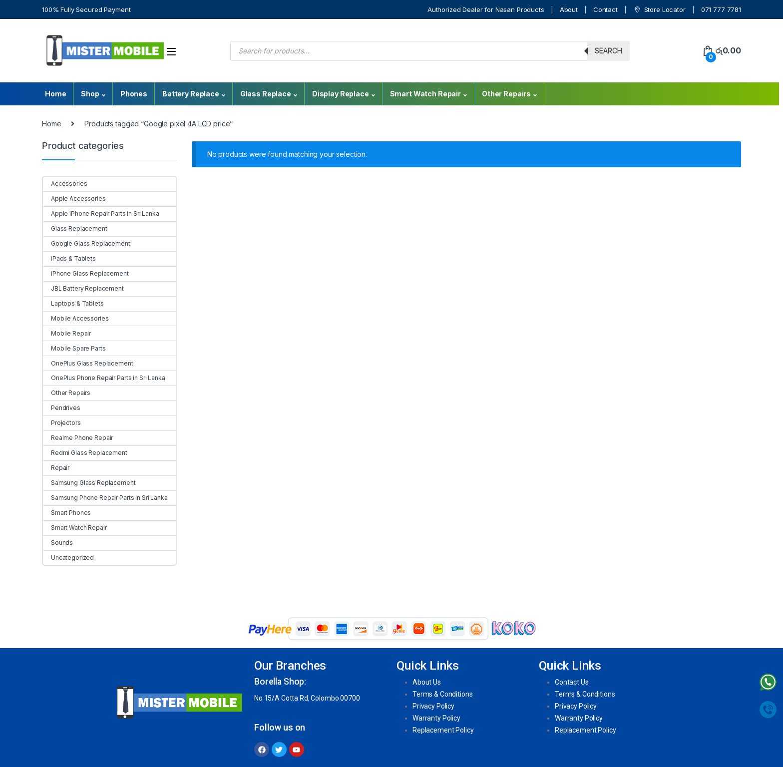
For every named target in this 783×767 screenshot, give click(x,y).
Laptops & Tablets (73, 303)
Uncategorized (68, 557)
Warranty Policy (436, 718)
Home (55, 93)
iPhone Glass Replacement (86, 273)
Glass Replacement (75, 228)
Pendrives (61, 407)
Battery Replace (190, 93)
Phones (133, 93)
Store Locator (659, 9)
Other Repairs (506, 93)
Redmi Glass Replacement (85, 452)
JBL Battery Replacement (83, 288)
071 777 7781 (721, 9)
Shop (90, 93)
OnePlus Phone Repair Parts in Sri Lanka (104, 378)
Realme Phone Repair (78, 437)
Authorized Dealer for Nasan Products (485, 9)
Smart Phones (67, 512)
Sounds (58, 542)
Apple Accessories (74, 198)
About (569, 9)
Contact (605, 9)
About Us (426, 682)
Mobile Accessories (75, 318)
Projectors (62, 422)
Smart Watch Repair (425, 93)
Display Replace (340, 93)
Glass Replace (265, 93)
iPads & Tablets (69, 258)
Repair (56, 467)
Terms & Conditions (442, 694)
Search (608, 50)
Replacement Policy (442, 730)
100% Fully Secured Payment (86, 9)
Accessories (65, 183)
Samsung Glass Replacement (89, 482)
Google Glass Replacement (86, 243)
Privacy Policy (433, 706)
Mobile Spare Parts (74, 348)
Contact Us (572, 682)
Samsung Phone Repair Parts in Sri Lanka (105, 497)
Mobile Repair (67, 333)
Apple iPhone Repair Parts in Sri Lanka (101, 213)
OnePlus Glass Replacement (88, 363)
